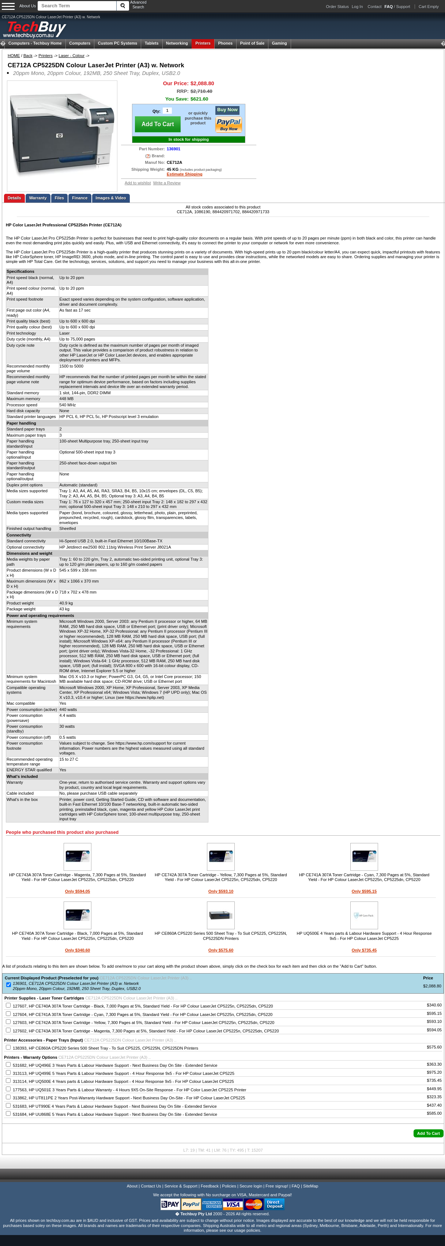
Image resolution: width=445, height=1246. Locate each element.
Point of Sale (252, 43)
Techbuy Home (35, 43)
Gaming (279, 43)
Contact (375, 6)
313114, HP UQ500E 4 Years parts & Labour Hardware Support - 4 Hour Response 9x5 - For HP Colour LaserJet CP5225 (123, 1081)
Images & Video (111, 198)
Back (28, 55)
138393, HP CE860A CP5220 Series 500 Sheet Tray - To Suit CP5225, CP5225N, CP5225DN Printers (105, 1048)
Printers (203, 43)
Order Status (337, 6)
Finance (79, 198)
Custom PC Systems (117, 43)
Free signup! (276, 1186)
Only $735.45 (364, 950)
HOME (14, 55)
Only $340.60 (77, 950)
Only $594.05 (77, 891)
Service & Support (181, 1186)
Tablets (152, 43)
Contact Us (151, 1186)
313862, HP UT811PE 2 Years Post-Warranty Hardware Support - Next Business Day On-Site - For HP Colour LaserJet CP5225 (129, 1098)
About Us (27, 6)
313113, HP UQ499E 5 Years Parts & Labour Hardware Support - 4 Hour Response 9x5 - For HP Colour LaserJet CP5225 (123, 1073)
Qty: (156, 111)
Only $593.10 (220, 891)
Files (59, 198)
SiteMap (310, 1186)
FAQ (296, 1186)
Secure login (251, 1186)
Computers (79, 43)
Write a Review (167, 183)
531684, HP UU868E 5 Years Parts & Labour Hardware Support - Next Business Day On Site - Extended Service (115, 1114)
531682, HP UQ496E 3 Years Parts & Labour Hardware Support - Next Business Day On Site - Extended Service (115, 1065)
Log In (357, 6)
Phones (225, 43)
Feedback (210, 1186)
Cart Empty (429, 6)
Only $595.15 (364, 891)
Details (14, 198)
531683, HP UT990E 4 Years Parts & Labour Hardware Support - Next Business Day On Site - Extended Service (115, 1106)
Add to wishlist (138, 183)
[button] (429, 1133)
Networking (177, 43)
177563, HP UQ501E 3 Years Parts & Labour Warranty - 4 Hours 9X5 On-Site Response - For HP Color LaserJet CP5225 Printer (129, 1090)
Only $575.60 (220, 950)
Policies (229, 1186)
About (132, 1186)
